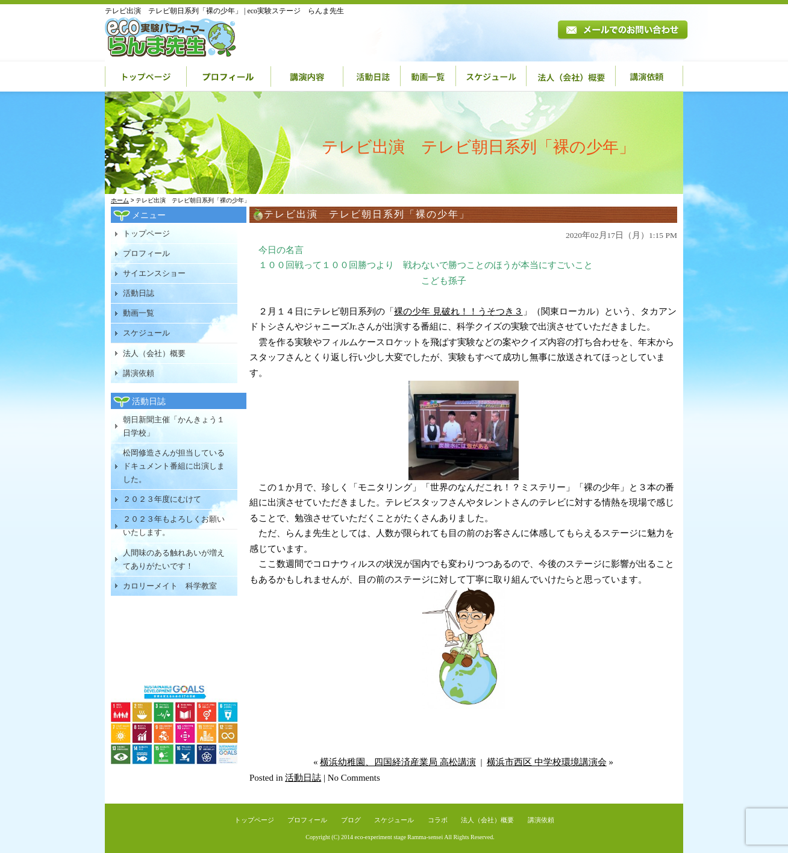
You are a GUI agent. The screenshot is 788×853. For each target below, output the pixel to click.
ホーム (120, 200)
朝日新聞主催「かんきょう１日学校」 (174, 426)
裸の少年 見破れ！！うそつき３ (458, 311)
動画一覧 (428, 76)
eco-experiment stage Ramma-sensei (399, 837)
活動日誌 (372, 76)
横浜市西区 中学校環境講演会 (547, 762)
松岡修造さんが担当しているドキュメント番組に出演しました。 (174, 466)
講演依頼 (649, 76)
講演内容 (307, 76)
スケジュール (491, 76)
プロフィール (229, 76)
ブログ (351, 819)
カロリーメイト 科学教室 (170, 585)
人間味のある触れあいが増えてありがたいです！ (174, 559)
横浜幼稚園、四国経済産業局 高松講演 (398, 762)
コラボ (438, 819)
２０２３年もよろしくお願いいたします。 (174, 525)
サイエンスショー (154, 273)
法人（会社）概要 (571, 76)
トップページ (146, 76)
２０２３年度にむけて (162, 499)
